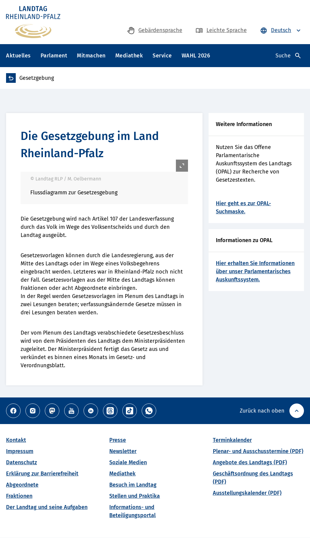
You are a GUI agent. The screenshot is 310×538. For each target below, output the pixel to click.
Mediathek (129, 55)
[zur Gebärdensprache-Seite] (155, 30)
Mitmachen (91, 55)
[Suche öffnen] (288, 55)
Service (162, 55)
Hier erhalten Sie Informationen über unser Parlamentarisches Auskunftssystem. (255, 271)
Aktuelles (18, 55)
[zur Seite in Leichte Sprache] (221, 30)
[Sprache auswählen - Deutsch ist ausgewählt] (281, 30)
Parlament (54, 55)
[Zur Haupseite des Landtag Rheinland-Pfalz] (33, 22)
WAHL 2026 (196, 55)
